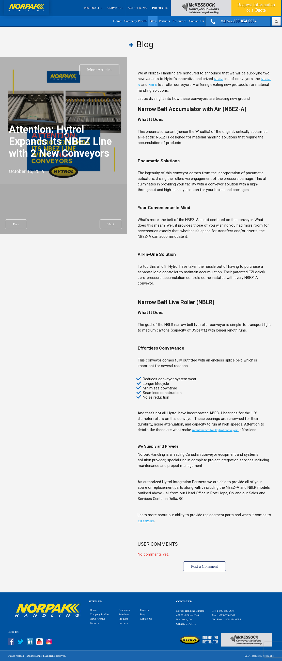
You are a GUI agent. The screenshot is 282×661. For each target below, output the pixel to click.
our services (146, 521)
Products (93, 8)
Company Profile (135, 21)
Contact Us (196, 21)
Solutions (137, 8)
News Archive (97, 618)
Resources (179, 21)
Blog (153, 21)
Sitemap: (95, 601)
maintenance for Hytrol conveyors (215, 430)
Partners (164, 21)
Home (117, 21)
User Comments (158, 544)
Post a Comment (204, 566)
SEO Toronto (251, 655)
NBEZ (218, 79)
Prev (16, 224)
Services (114, 8)
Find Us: (13, 632)
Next (110, 224)
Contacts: (184, 601)
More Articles (99, 69)
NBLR (153, 85)
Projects (160, 8)
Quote (256, 7)
